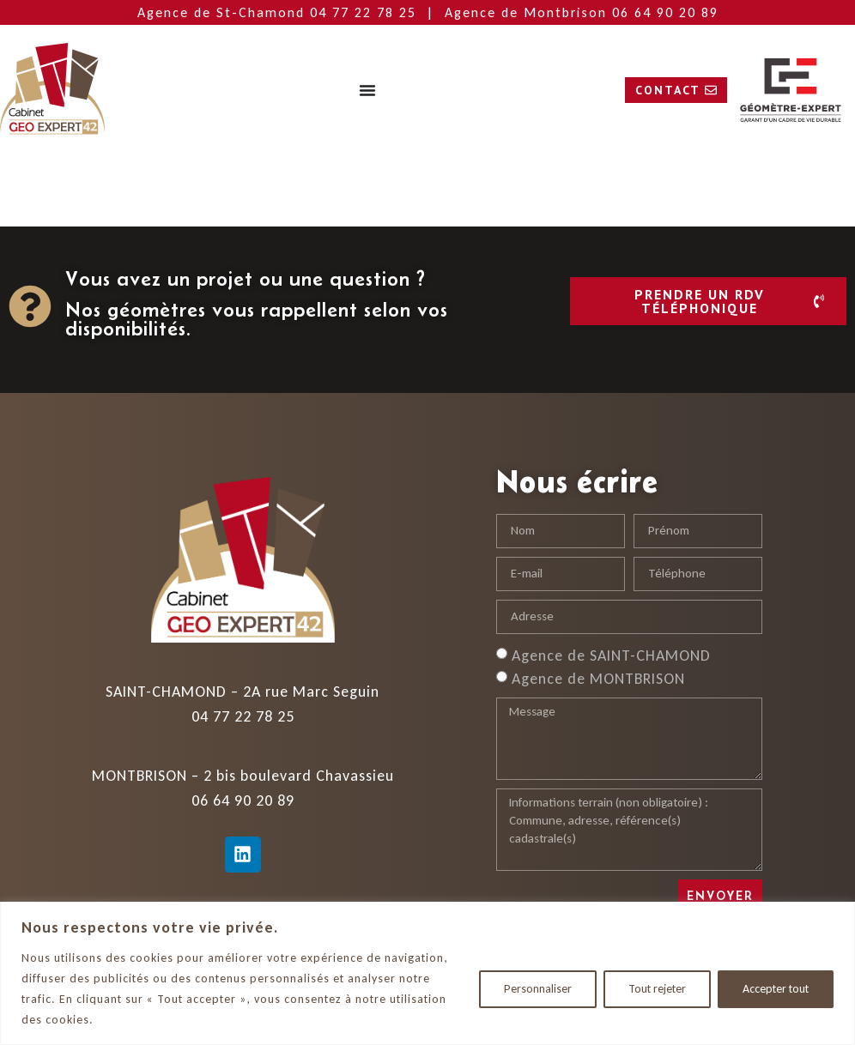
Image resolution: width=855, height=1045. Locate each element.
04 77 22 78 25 (365, 12)
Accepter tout (776, 989)
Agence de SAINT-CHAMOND (611, 654)
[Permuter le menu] (367, 90)
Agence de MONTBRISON (598, 677)
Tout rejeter (657, 989)
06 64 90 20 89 (665, 12)
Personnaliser (538, 989)
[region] (427, 973)
